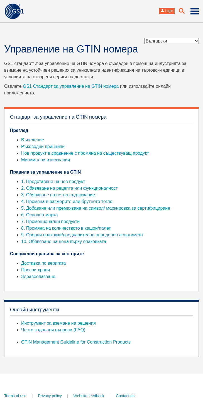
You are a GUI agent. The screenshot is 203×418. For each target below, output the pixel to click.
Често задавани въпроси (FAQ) (53, 329)
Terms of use (15, 396)
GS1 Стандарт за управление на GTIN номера (71, 86)
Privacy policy (50, 396)
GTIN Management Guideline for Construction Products (76, 342)
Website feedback (89, 396)
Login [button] (167, 11)
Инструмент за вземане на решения (58, 323)
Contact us (125, 396)
